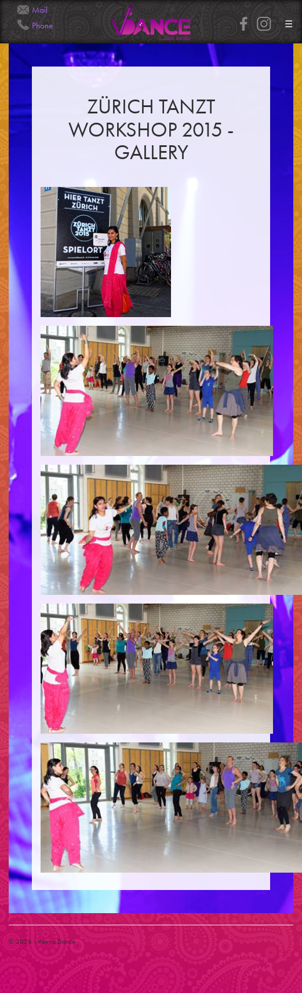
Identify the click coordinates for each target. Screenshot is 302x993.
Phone (42, 25)
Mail (40, 10)
